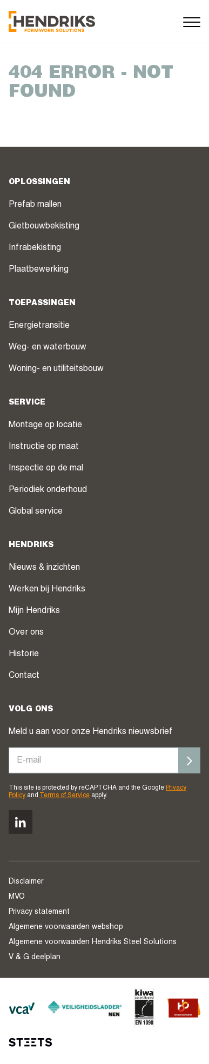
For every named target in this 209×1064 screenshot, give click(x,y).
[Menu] (191, 21)
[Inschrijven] (189, 760)
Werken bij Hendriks (47, 589)
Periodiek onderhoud (48, 490)
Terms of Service (64, 795)
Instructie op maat (44, 446)
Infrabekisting (35, 248)
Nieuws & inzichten (44, 567)
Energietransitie (39, 325)
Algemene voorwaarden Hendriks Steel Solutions (93, 942)
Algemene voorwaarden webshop (66, 927)
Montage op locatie (45, 425)
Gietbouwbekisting (44, 226)
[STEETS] (30, 1042)
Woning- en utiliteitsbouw (56, 369)
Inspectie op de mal (46, 468)
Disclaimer (26, 882)
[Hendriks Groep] (52, 21)
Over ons (26, 632)
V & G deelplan (34, 957)
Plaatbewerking (39, 269)
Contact (24, 675)
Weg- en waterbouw (47, 347)
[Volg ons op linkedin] (20, 822)
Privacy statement (39, 912)
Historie (24, 654)
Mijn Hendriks (34, 611)
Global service (36, 511)
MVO (17, 897)
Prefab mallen (35, 204)
